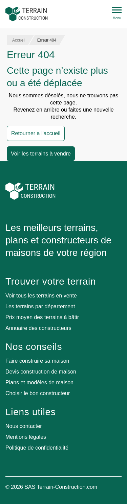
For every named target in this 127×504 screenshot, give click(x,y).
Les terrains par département (40, 306)
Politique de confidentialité (36, 448)
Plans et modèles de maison (39, 382)
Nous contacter (23, 426)
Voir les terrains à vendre (41, 154)
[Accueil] (26, 14)
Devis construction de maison (40, 372)
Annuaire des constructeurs (38, 328)
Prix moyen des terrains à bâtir (42, 317)
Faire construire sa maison (37, 361)
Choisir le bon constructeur (37, 393)
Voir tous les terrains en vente (41, 295)
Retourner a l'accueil (35, 133)
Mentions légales (25, 437)
